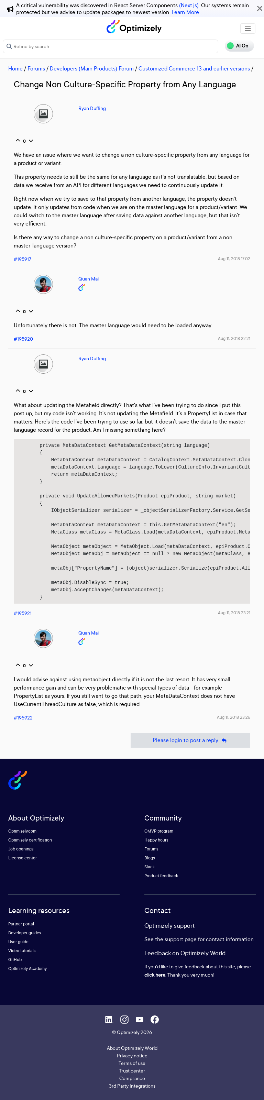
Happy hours (156, 840)
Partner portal (21, 924)
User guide (18, 942)
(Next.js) (189, 5)
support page (181, 939)
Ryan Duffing (92, 108)
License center (22, 858)
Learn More (185, 12)
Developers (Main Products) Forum (92, 68)
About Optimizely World (132, 1048)
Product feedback (161, 876)
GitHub (15, 959)
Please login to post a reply (190, 740)
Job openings (21, 849)
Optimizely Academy (27, 968)
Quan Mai (88, 278)
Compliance (132, 1078)
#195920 (23, 339)
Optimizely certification (30, 840)
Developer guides (24, 933)
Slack (149, 867)
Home (15, 68)
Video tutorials (22, 951)
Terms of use (132, 1063)
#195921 (23, 613)
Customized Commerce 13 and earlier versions (194, 68)
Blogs (149, 858)
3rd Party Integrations (132, 1085)
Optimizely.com (22, 831)
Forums (36, 68)
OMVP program (158, 831)
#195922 (23, 717)
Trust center (132, 1070)
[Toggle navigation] (247, 28)
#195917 (22, 259)
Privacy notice (132, 1055)
